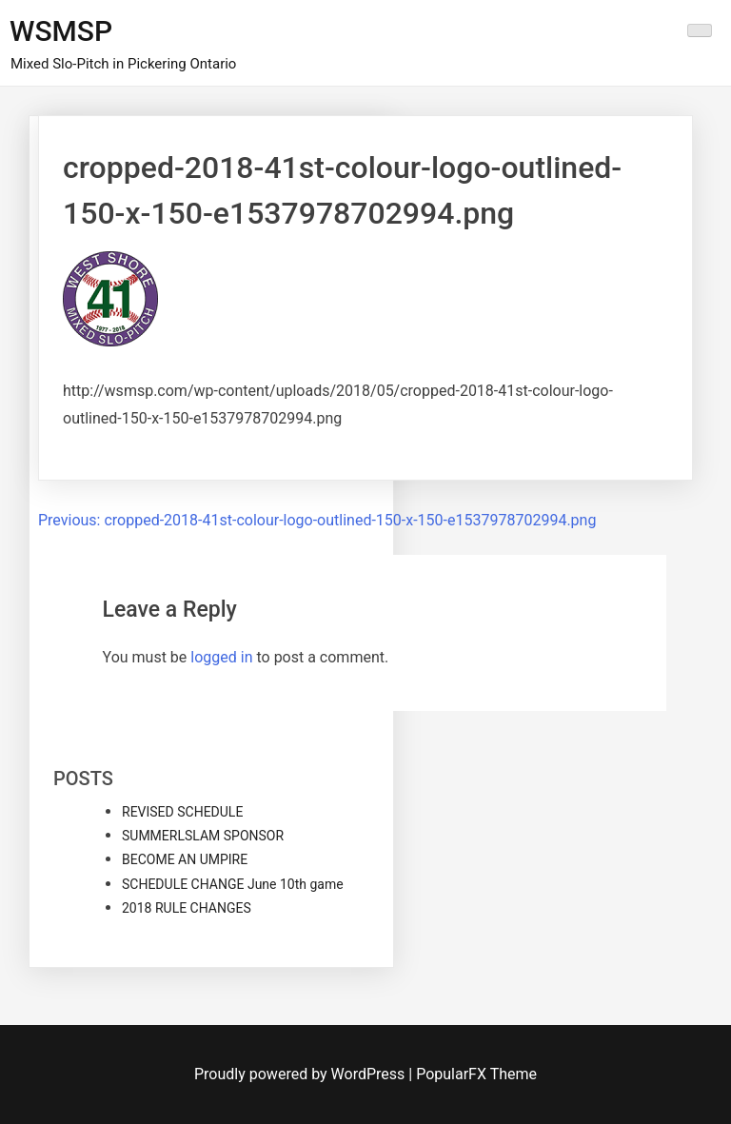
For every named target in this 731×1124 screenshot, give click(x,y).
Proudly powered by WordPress (301, 1074)
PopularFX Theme (476, 1074)
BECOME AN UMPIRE (184, 859)
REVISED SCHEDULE (182, 811)
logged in (221, 657)
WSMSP (61, 31)
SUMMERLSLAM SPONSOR (203, 835)
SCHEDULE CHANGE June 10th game (233, 884)
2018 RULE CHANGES (186, 908)
